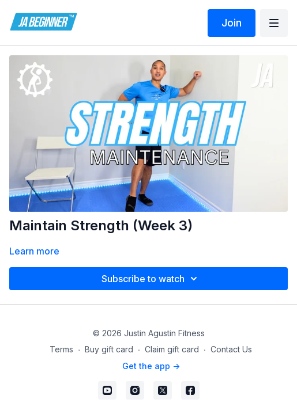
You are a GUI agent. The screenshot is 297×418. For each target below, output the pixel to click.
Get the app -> (151, 366)
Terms (61, 349)
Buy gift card (109, 349)
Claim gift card (172, 349)
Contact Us (231, 349)
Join (231, 23)
